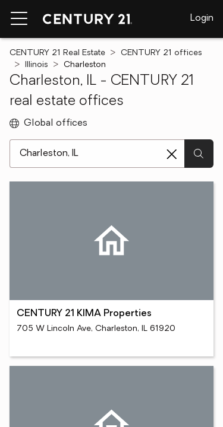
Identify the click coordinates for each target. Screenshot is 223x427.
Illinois (36, 64)
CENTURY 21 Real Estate (57, 53)
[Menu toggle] (19, 18)
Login (201, 18)
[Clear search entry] (172, 154)
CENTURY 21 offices (161, 53)
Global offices (48, 123)
